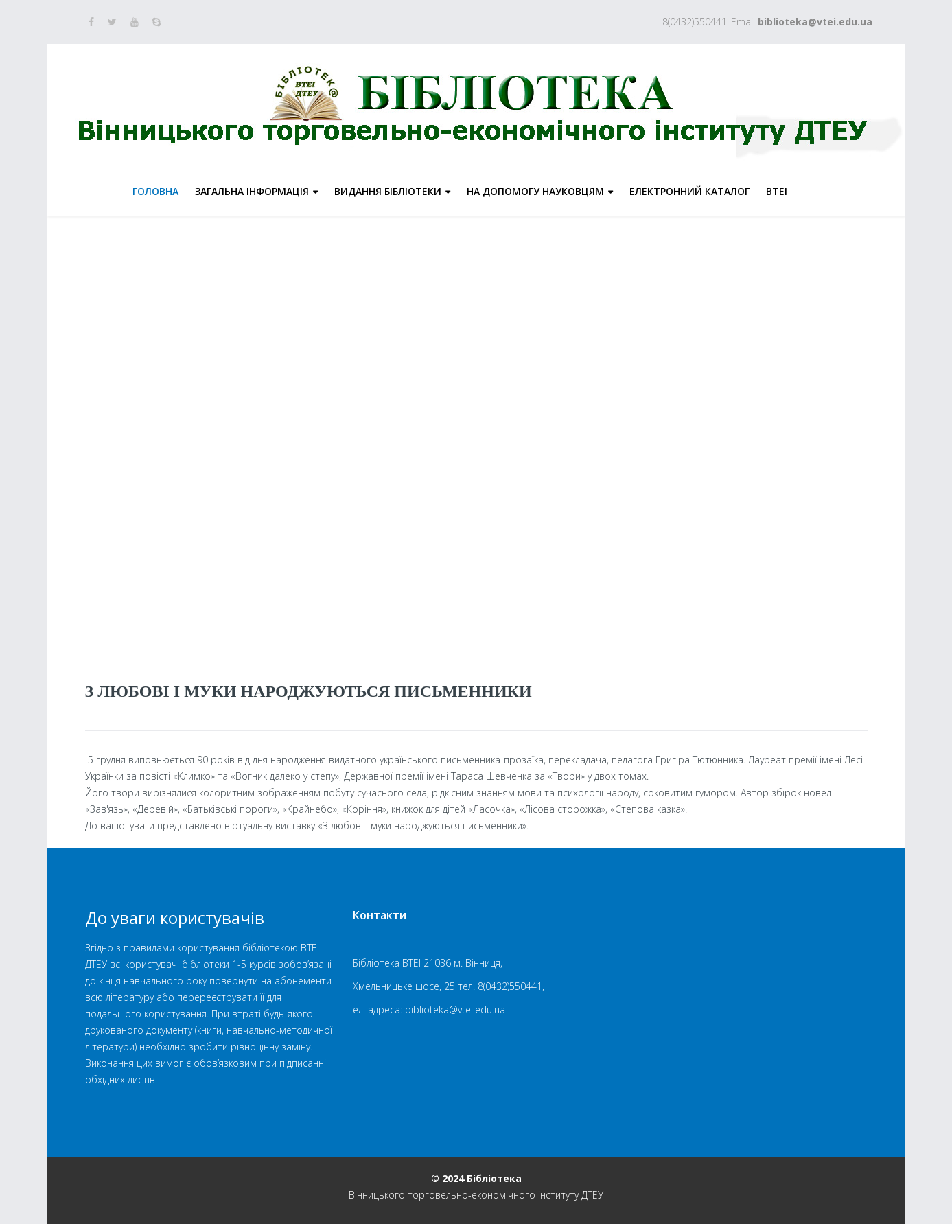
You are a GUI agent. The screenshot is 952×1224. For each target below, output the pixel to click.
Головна (155, 191)
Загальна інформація (252, 191)
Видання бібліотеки (387, 191)
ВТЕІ (776, 191)
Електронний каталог (689, 191)
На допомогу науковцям (535, 191)
